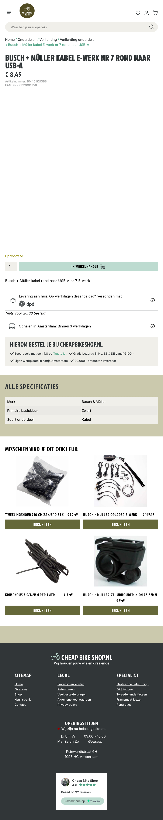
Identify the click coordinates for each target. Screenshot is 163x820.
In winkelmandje (88, 266)
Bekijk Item (42, 524)
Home (10, 39)
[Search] (151, 27)
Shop (18, 694)
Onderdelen (27, 39)
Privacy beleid (67, 704)
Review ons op (83, 801)
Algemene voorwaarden (74, 699)
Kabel (86, 419)
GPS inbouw (125, 689)
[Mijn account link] (146, 13)
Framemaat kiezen (129, 699)
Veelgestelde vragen (72, 694)
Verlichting (48, 39)
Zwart (86, 410)
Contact (20, 704)
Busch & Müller (94, 401)
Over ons (21, 689)
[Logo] (29, 12)
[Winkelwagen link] (155, 13)
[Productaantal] (11, 266)
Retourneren (66, 689)
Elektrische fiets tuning (132, 684)
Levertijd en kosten (71, 684)
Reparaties (124, 704)
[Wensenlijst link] (138, 13)
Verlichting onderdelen (78, 39)
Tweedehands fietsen (132, 694)
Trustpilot (59, 353)
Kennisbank (23, 699)
